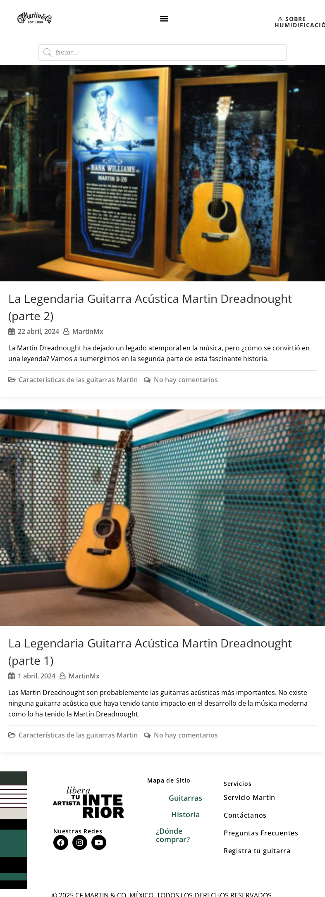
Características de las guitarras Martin (78, 379)
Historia (185, 814)
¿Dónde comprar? (173, 835)
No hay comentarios (186, 379)
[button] (164, 18)
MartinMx (87, 331)
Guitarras (185, 798)
